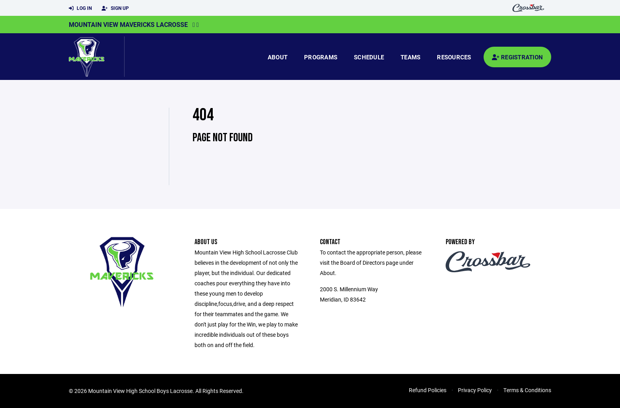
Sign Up (115, 8)
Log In (80, 8)
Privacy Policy (475, 390)
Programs (320, 57)
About (277, 57)
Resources (454, 57)
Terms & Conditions (527, 390)
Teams (410, 57)
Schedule (369, 57)
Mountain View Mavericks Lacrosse (128, 24)
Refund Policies (427, 390)
